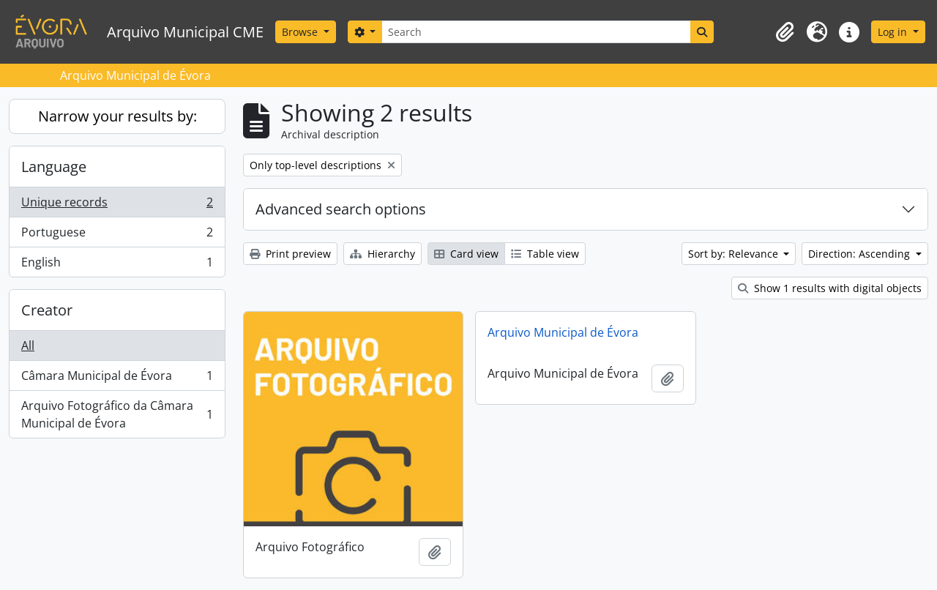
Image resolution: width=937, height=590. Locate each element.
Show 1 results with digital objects (830, 288)
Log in (894, 32)
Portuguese (116, 235)
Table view (545, 254)
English (116, 265)
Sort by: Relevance (734, 254)
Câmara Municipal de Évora (116, 379)
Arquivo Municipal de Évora (563, 332)
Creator (46, 310)
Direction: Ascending (860, 254)
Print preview (290, 254)
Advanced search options (340, 209)
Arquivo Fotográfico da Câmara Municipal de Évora (116, 414)
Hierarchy (382, 254)
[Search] (535, 31)
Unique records (116, 205)
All (27, 345)
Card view (466, 254)
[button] (785, 32)
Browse (301, 32)
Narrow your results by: (117, 116)
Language (53, 166)
